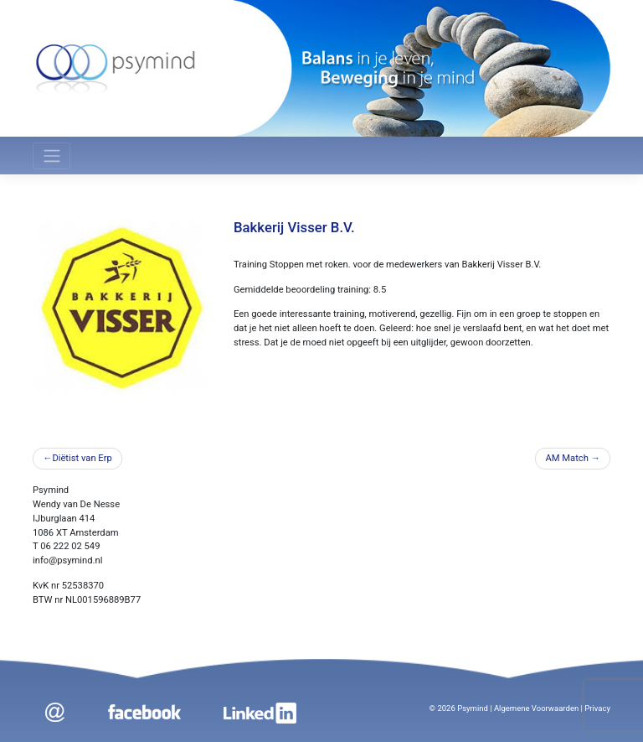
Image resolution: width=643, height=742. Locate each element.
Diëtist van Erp (81, 458)
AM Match (566, 458)
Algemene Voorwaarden (536, 708)
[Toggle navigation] (51, 156)
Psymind (472, 708)
